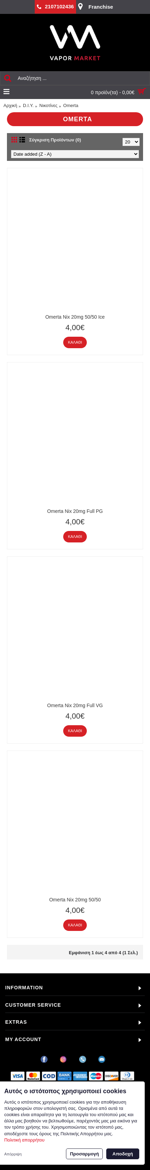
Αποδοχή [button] (122, 1153)
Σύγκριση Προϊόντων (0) (55, 139)
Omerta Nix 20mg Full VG (75, 705)
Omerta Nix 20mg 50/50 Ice (75, 317)
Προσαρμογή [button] (84, 1153)
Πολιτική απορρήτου (24, 1140)
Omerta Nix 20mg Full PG (75, 511)
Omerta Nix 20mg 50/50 (75, 899)
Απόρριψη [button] (13, 1154)
